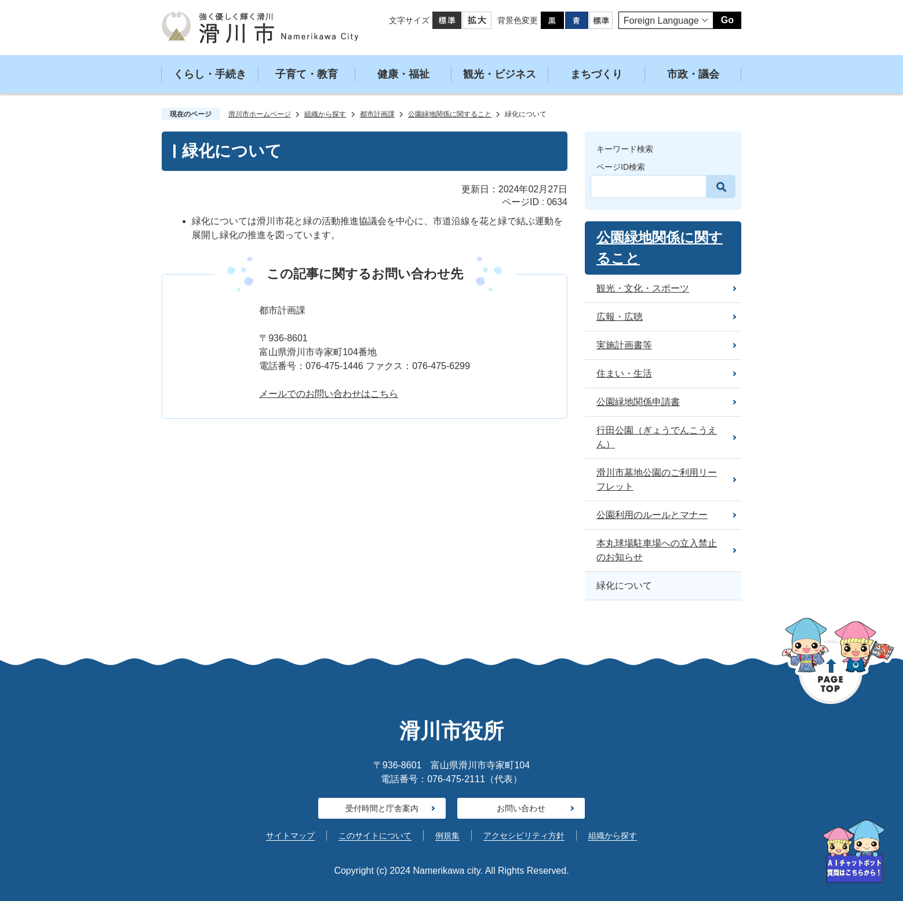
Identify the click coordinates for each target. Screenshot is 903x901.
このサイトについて (375, 835)
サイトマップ (290, 835)
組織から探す (325, 114)
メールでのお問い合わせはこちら (328, 394)
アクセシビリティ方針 (524, 835)
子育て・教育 (306, 74)
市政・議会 (693, 74)
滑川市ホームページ (259, 114)
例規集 (447, 835)
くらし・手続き (209, 74)
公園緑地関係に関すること (449, 114)
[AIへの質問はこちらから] (854, 851)
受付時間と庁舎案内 (381, 808)
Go (727, 20)
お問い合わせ (521, 808)
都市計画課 (377, 114)
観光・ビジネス (499, 74)
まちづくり (596, 74)
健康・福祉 (403, 74)
